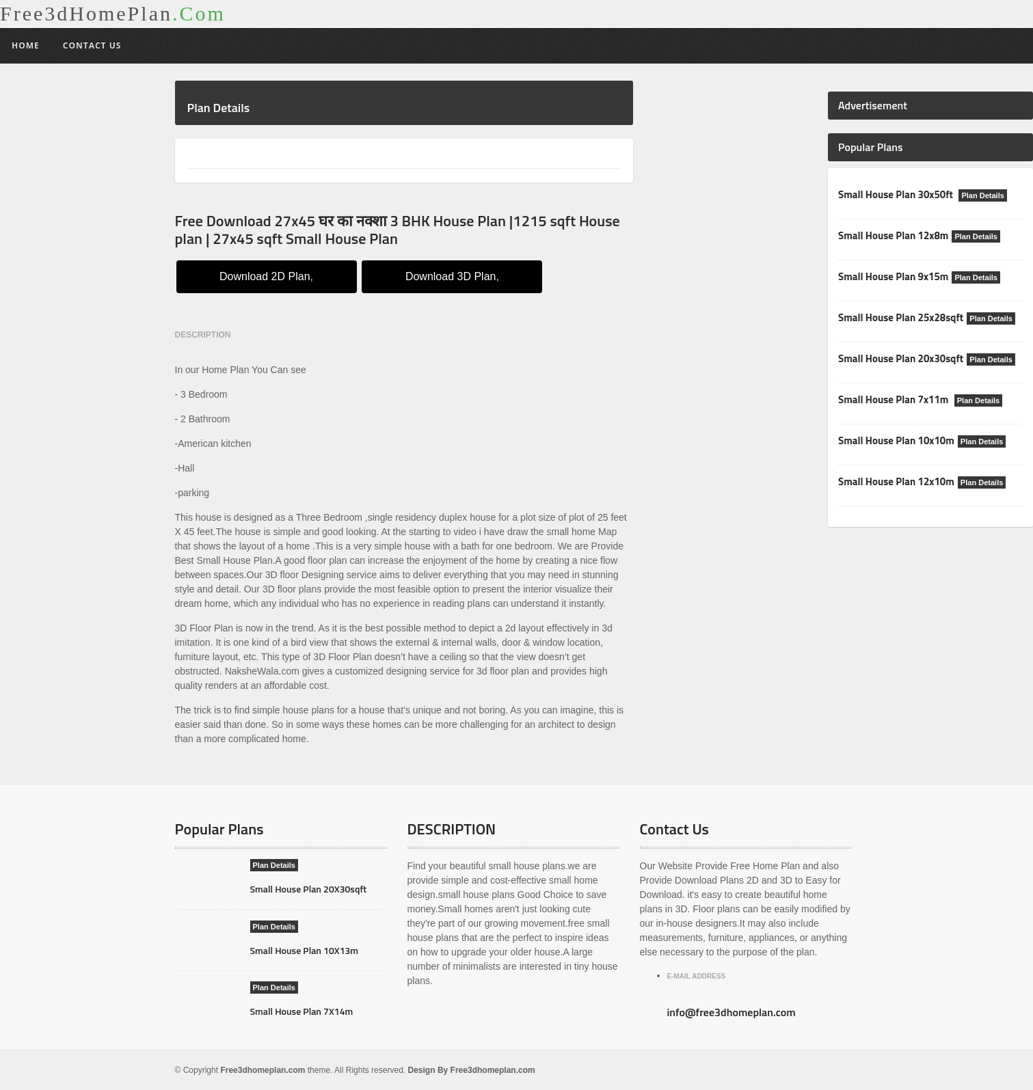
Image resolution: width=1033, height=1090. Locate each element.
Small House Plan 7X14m (301, 1011)
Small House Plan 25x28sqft (900, 317)
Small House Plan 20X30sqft (308, 889)
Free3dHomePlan (113, 13)
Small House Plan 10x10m (896, 440)
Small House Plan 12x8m (893, 235)
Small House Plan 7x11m (894, 399)
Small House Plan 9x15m (893, 276)
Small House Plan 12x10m (896, 481)
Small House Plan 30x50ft (896, 194)
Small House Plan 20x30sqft (900, 358)
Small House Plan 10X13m (304, 950)
